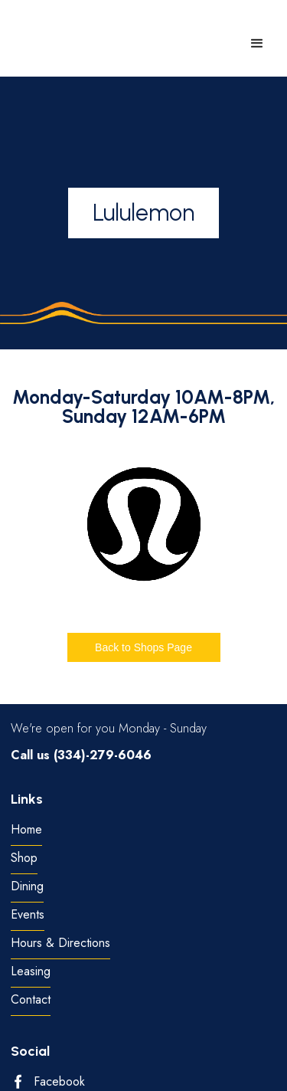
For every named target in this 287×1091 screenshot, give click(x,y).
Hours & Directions (60, 943)
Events (27, 915)
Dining (27, 887)
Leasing (31, 972)
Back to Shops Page (143, 647)
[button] (257, 44)
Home (26, 830)
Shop (24, 858)
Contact (31, 1000)
